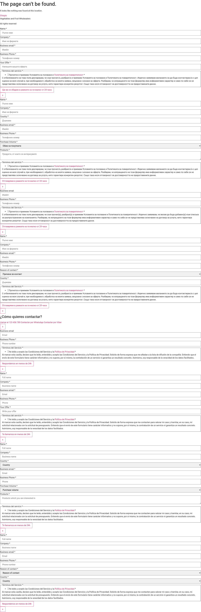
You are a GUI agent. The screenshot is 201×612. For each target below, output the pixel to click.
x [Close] (2, 95)
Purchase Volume (8, 142)
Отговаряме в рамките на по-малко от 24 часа (24, 181)
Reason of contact (9, 270)
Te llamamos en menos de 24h (16, 434)
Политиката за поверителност (68, 75)
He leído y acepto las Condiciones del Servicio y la (42, 352)
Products (5, 150)
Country (4, 117)
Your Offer (5, 63)
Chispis (3, 15)
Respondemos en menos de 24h (17, 363)
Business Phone (8, 54)
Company (5, 37)
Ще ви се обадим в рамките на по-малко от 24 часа (27, 90)
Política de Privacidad (64, 352)
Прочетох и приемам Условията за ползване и (47, 75)
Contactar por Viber (53, 322)
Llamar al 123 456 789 (10, 322)
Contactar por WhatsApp (32, 322)
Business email (7, 46)
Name (3, 29)
